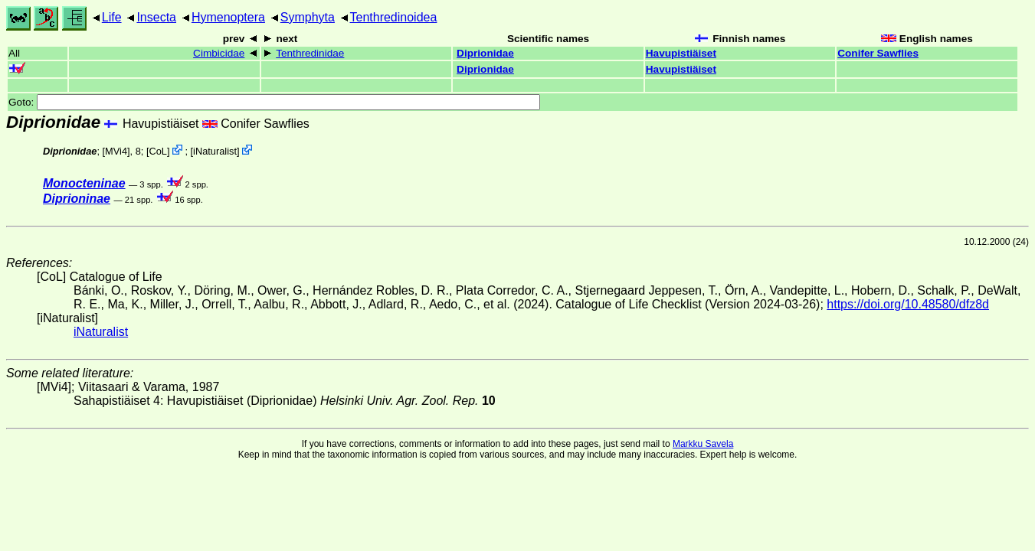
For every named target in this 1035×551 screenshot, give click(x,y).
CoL (157, 151)
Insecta (156, 17)
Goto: (274, 102)
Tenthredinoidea (393, 17)
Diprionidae (485, 53)
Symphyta (307, 17)
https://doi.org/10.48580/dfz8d (908, 304)
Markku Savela (703, 444)
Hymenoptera (228, 17)
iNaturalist (215, 151)
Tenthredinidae (310, 53)
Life (112, 17)
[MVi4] (116, 151)
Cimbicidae (218, 53)
